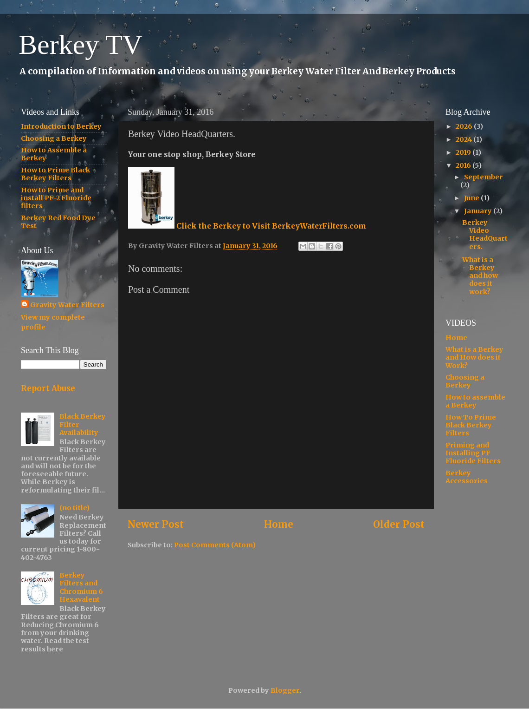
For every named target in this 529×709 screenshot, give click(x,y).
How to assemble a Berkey (475, 401)
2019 (464, 152)
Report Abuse (48, 388)
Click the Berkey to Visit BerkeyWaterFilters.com (247, 225)
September (483, 177)
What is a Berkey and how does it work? (480, 276)
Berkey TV (80, 44)
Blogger (285, 690)
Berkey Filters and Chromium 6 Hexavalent (81, 587)
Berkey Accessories (466, 477)
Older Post (399, 525)
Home (278, 525)
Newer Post (156, 525)
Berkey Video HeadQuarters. (485, 234)
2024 (464, 139)
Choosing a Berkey (54, 138)
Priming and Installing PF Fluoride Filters (473, 453)
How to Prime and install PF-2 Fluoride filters (56, 198)
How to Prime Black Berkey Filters (55, 174)
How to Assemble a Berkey (54, 154)
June (472, 198)
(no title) (74, 508)
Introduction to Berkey (61, 126)
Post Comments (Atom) (215, 545)
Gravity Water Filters (67, 305)
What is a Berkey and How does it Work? (474, 357)
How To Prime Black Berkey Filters (470, 425)
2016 (464, 165)
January (478, 211)
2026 (465, 126)
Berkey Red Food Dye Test (58, 222)
